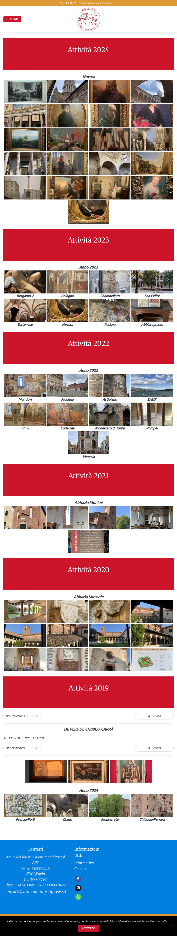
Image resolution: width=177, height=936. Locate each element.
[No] (171, 927)
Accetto (88, 928)
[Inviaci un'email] (78, 888)
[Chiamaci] (78, 897)
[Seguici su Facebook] (78, 879)
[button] (12, 19)
